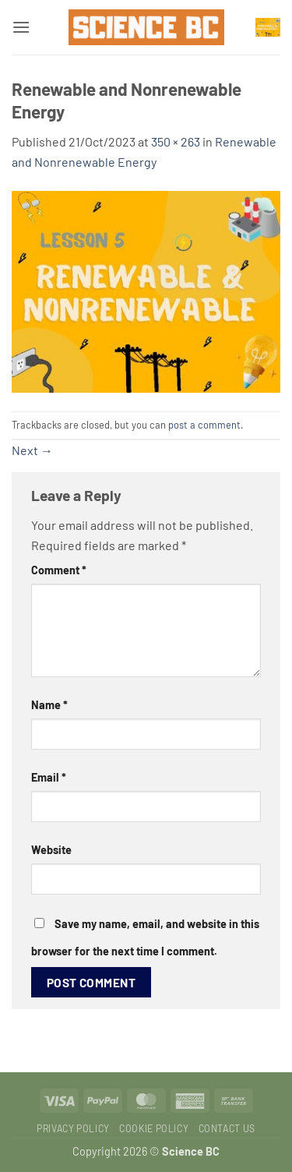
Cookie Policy (153, 1128)
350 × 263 (175, 141)
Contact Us (227, 1128)
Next (32, 450)
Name (49, 704)
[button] (21, 27)
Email (48, 777)
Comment (58, 570)
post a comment (204, 424)
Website (51, 849)
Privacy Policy (73, 1128)
